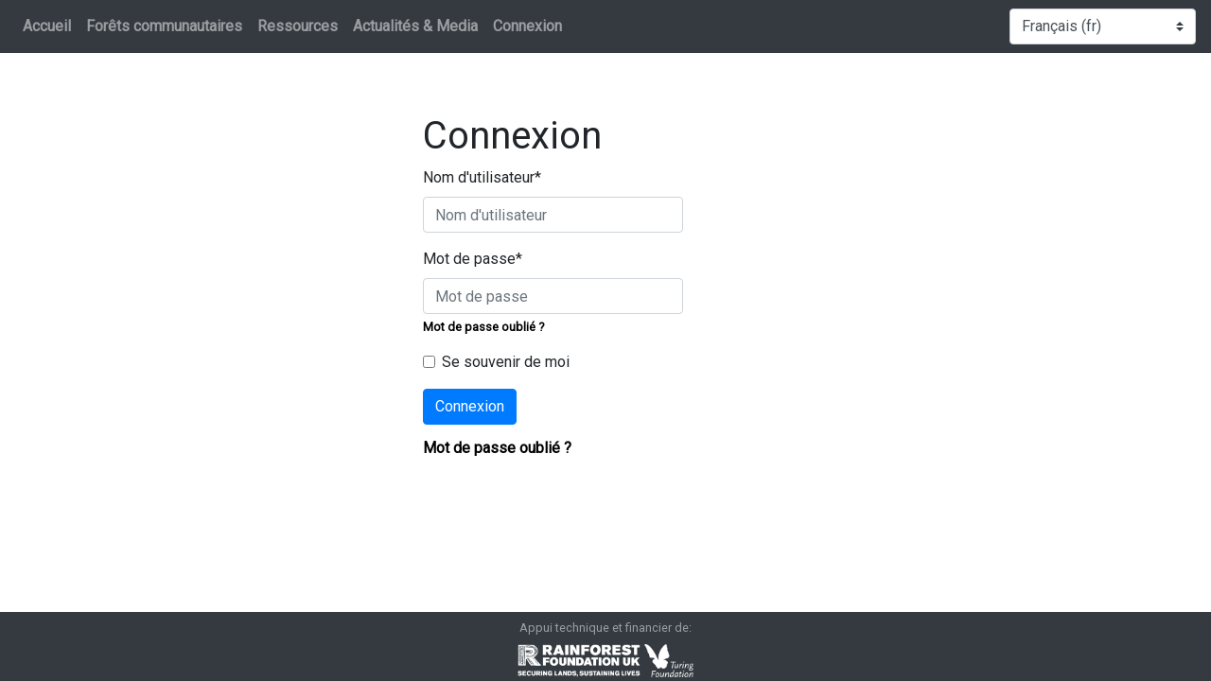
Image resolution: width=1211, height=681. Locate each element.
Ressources (297, 26)
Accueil (47, 26)
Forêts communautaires (164, 26)
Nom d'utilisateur (482, 177)
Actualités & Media (415, 26)
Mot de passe (472, 259)
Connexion (527, 26)
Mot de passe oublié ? (483, 327)
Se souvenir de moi (506, 362)
